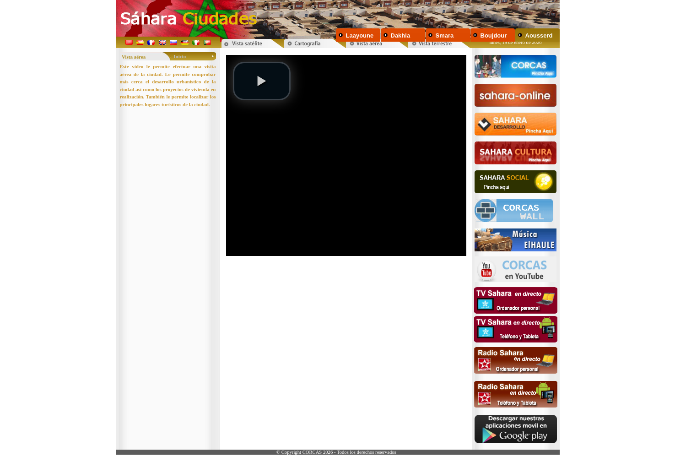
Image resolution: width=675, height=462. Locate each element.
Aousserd (539, 35)
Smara (445, 35)
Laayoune (360, 35)
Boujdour (494, 35)
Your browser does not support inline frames (346, 170)
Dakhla (400, 35)
